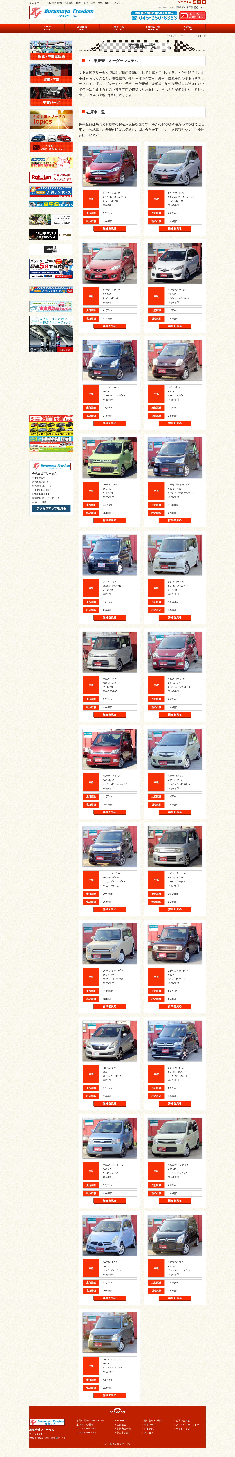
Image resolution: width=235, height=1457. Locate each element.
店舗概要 (121, 1424)
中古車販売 (123, 1432)
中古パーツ (150, 1424)
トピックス (150, 1428)
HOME (120, 1420)
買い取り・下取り (153, 1420)
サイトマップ (183, 1428)
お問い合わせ (183, 1420)
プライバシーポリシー (188, 1424)
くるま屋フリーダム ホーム (180, 36)
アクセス (148, 1432)
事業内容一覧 (124, 1428)
